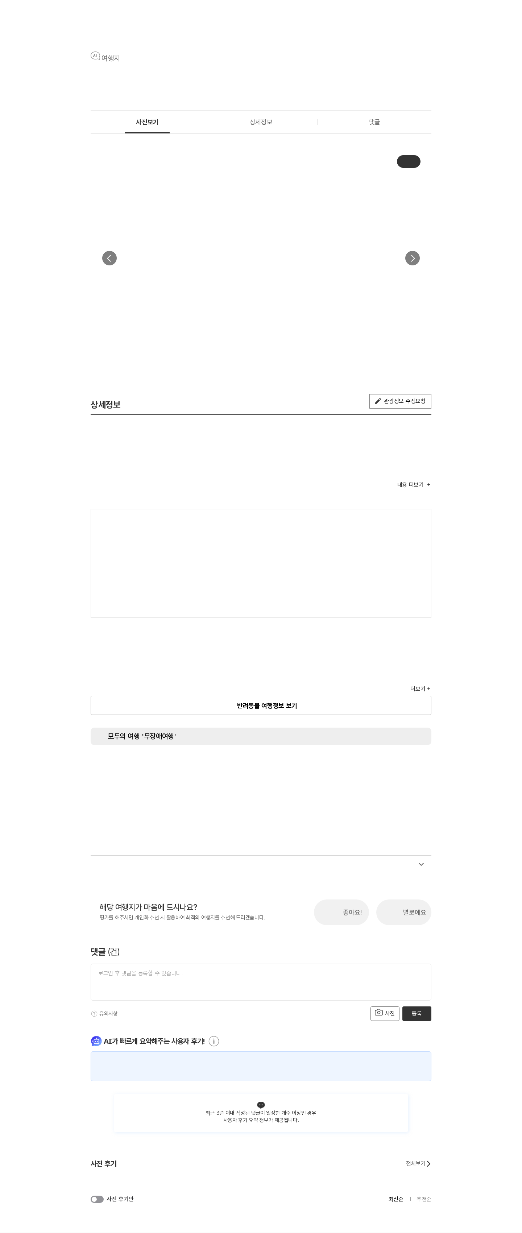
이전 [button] (109, 258)
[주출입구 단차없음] (192, 765)
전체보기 (418, 1164)
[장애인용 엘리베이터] (137, 765)
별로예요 (414, 912)
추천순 (424, 1199)
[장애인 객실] (382, 765)
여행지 (111, 58)
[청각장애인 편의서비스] (328, 765)
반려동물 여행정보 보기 (267, 705)
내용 (411, 484)
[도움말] (94, 1013)
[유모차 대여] (409, 765)
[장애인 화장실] (110, 765)
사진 (385, 1013)
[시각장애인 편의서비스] (301, 765)
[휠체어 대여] (273, 765)
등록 (417, 1013)
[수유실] (355, 765)
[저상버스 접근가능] (246, 765)
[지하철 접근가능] (219, 765)
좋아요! (352, 912)
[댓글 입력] (261, 982)
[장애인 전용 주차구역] (165, 765)
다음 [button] (412, 258)
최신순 (396, 1199)
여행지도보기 (404, 522)
